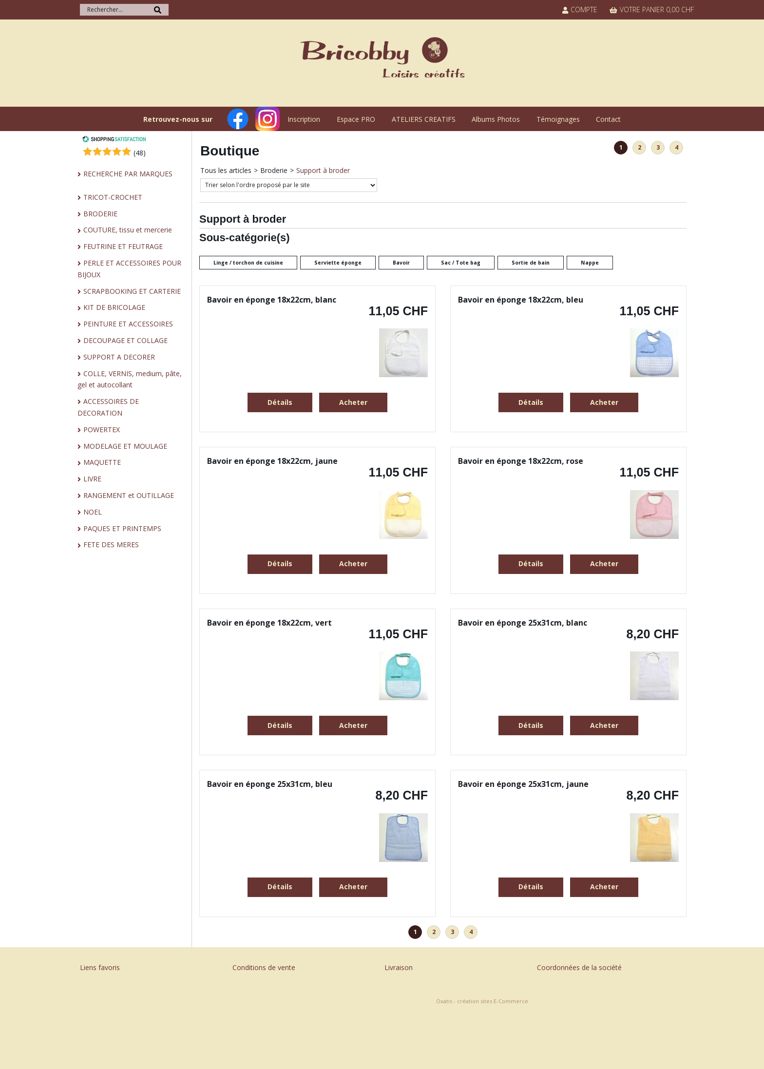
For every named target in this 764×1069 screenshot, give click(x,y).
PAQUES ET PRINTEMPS (122, 528)
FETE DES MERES (111, 544)
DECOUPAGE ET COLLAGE (125, 340)
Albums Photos (496, 119)
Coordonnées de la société (579, 967)
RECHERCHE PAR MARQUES (127, 173)
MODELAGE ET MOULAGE (125, 446)
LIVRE (92, 478)
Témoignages (558, 119)
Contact (608, 119)
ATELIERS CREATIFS (424, 119)
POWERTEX (101, 429)
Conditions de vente (263, 967)
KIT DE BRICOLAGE (114, 307)
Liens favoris (100, 967)
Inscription (303, 119)
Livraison (398, 967)
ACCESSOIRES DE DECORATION (108, 407)
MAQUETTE (102, 462)
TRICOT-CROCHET (112, 197)
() (140, 152)
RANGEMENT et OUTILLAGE (128, 495)
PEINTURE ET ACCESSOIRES (128, 323)
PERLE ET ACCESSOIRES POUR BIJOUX (129, 268)
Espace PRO (356, 119)
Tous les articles (225, 170)
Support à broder (323, 170)
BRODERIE (100, 213)
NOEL (92, 511)
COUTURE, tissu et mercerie (127, 229)
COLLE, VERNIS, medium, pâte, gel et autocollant (129, 379)
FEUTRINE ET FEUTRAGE (123, 246)
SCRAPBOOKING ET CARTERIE (132, 291)
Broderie (273, 170)
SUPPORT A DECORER (119, 357)
